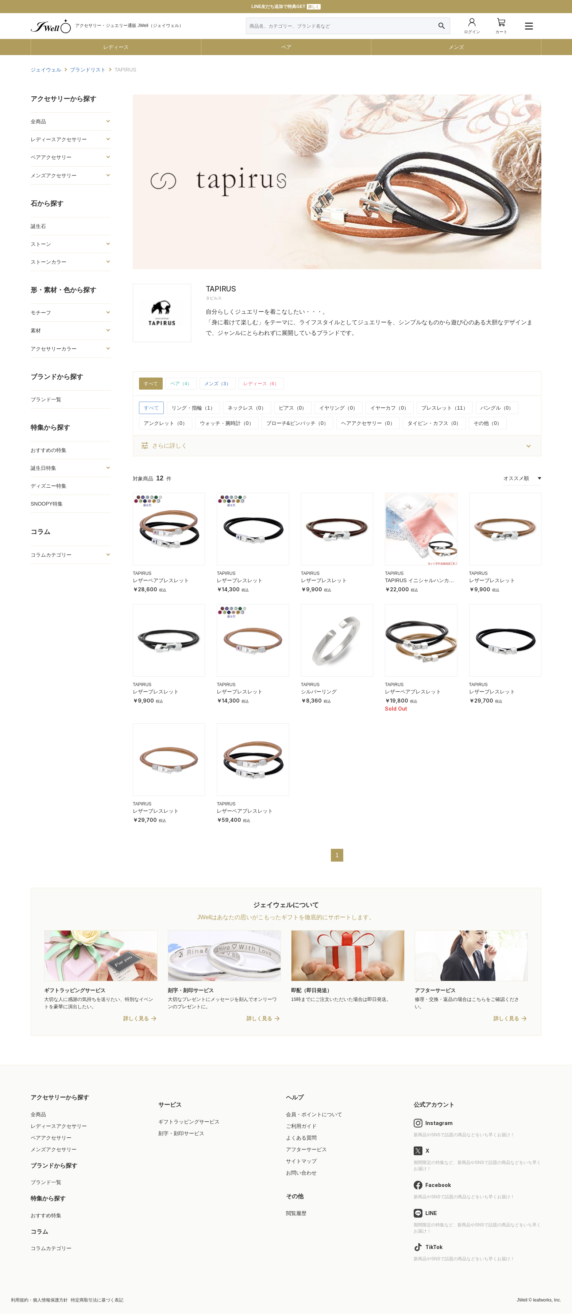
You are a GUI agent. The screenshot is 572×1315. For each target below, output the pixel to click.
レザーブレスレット (240, 581)
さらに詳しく (163, 446)
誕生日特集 (43, 468)
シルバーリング (319, 692)
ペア (286, 47)
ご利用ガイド (301, 1127)
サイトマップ (301, 1162)
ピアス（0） (293, 408)
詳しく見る (136, 1019)
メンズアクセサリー (54, 175)
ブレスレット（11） (444, 408)
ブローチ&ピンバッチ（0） (297, 423)
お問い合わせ (301, 1174)
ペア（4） (183, 384)
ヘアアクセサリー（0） (368, 423)
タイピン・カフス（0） (434, 423)
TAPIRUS (142, 573)
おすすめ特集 (46, 1216)
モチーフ (41, 313)
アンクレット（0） (166, 423)
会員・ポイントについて (314, 1115)
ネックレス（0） (247, 408)
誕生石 (38, 226)
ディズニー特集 (48, 486)
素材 (36, 330)
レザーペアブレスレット (161, 581)
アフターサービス (306, 1150)
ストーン (41, 244)
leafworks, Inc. (547, 1301)
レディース (116, 47)
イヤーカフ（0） (389, 408)
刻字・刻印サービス (181, 1134)
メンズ (456, 47)
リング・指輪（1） (193, 408)
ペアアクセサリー (51, 157)
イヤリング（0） (338, 408)
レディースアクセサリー (59, 139)
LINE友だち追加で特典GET (286, 6)
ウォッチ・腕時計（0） (227, 423)
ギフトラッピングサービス (189, 1122)
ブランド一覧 (46, 399)
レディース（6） (267, 384)
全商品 (38, 121)
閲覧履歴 (296, 1214)
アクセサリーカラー (54, 349)
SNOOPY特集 (47, 504)
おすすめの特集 (48, 450)
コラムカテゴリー (51, 555)
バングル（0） (497, 408)
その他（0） (488, 423)
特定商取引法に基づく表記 (97, 1301)
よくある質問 (301, 1138)
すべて (151, 384)
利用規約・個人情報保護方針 (39, 1301)
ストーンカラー (48, 262)
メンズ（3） (221, 384)
